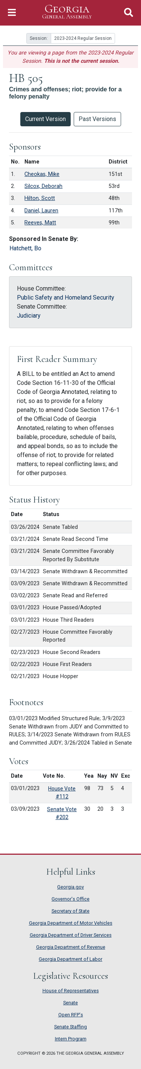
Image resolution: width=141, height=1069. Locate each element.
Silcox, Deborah (43, 186)
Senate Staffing (70, 1027)
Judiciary (29, 315)
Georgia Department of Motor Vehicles (70, 923)
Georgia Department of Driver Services (71, 935)
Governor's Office (70, 899)
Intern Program (70, 1039)
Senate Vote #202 (62, 813)
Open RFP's (70, 1015)
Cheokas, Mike (41, 174)
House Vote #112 (62, 792)
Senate (70, 1002)
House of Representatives (70, 990)
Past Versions (97, 119)
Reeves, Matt (40, 223)
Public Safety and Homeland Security (65, 297)
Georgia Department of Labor (70, 959)
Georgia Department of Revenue (70, 947)
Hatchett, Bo (25, 248)
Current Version (45, 119)
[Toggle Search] (128, 12)
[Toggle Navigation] (12, 12)
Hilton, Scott (39, 198)
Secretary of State (70, 911)
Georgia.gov (70, 887)
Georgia (67, 12)
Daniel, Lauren (41, 210)
